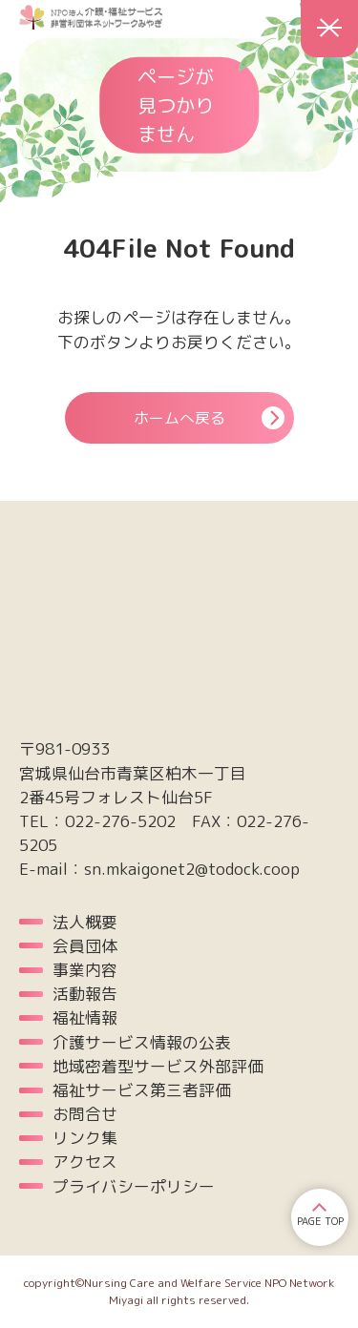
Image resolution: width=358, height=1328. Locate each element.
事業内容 (85, 970)
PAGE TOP (320, 1221)
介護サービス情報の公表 (142, 1042)
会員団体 (85, 946)
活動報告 (85, 994)
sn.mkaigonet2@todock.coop (192, 869)
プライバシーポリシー (134, 1186)
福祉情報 (85, 1017)
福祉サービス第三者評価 (142, 1090)
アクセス (85, 1161)
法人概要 (85, 922)
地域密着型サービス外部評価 (158, 1066)
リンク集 (85, 1138)
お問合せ (85, 1114)
